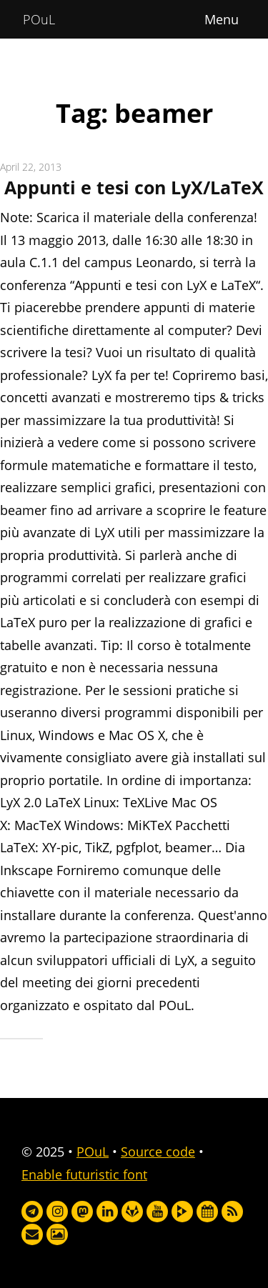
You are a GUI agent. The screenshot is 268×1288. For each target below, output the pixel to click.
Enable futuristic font (84, 1174)
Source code (158, 1151)
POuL (39, 19)
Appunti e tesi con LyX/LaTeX (134, 187)
